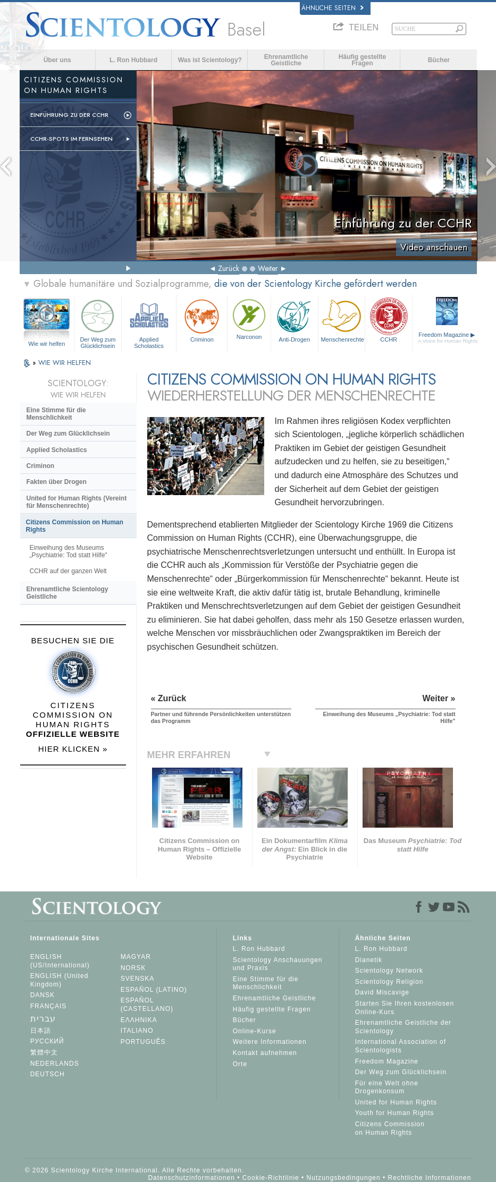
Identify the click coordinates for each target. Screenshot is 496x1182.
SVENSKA (138, 978)
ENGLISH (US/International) (60, 961)
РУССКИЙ (47, 1041)
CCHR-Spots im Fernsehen (71, 138)
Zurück (228, 268)
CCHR (388, 319)
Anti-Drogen (294, 319)
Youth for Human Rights (394, 1113)
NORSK (133, 968)
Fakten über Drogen (57, 482)
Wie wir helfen (46, 344)
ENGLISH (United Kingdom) (59, 980)
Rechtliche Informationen (430, 1177)
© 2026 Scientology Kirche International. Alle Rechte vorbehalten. (135, 1170)
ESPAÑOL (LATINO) (154, 989)
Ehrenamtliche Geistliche (286, 60)
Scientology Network (389, 970)
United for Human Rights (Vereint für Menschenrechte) (77, 502)
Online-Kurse (254, 1031)
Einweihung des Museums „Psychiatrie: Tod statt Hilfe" (68, 551)
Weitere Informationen (270, 1041)
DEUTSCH (47, 1074)
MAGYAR (136, 956)
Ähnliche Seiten (332, 8)
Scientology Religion (389, 981)
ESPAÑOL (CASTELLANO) (147, 1005)
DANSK (42, 995)
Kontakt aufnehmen (265, 1053)
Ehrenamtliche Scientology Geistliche (67, 592)
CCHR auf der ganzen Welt (68, 571)
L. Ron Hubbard (133, 60)
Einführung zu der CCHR (69, 114)
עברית (43, 1018)
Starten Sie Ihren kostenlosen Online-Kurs (404, 1008)
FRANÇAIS (48, 1006)
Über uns (57, 60)
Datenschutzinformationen (191, 1177)
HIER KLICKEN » (73, 748)
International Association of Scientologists (400, 1046)
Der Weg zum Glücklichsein (98, 322)
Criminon (201, 319)
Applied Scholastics (149, 322)
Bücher (439, 60)
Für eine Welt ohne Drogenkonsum (386, 1087)
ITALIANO (137, 1030)
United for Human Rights (396, 1102)
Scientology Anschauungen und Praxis (278, 964)
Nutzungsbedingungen (344, 1177)
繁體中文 (44, 1052)
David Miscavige (382, 992)
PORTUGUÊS (143, 1041)
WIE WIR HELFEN (64, 363)
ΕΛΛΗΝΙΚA (139, 1020)
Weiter (268, 268)
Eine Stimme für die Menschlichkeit (56, 413)
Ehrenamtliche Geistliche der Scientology (403, 1027)
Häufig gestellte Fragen (362, 60)
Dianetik (368, 960)
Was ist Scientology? (210, 60)
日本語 (40, 1030)
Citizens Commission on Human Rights (74, 525)
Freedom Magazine (448, 337)
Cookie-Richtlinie (270, 1177)
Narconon (248, 318)
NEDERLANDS (54, 1063)
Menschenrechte (342, 319)
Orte (240, 1064)
